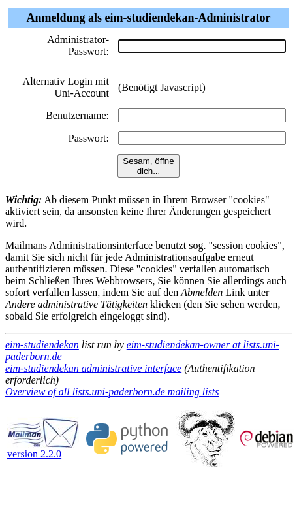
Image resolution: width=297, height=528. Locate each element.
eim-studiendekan (42, 344)
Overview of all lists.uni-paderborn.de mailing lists (112, 391)
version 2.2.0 (43, 449)
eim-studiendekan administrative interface (93, 368)
